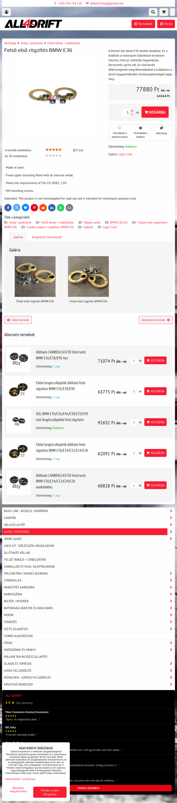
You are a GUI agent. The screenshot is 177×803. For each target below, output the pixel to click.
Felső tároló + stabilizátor (57, 222)
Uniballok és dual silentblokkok (29, 566)
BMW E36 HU (119, 222)
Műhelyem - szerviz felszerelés (89, 677)
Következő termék (156, 320)
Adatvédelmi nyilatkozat (20, 779)
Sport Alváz (89, 538)
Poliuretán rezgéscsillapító (25, 657)
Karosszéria (89, 594)
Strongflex (89, 580)
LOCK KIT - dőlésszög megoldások (29, 546)
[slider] (53, 149)
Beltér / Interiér (89, 601)
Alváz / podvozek (20, 222)
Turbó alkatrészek (18, 636)
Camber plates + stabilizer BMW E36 (50, 227)
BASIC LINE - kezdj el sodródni (89, 511)
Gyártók (88, 227)
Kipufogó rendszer (89, 684)
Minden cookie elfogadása (50, 792)
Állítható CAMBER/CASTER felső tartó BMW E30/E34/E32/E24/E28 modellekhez (61, 481)
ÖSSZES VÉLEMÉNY (88, 788)
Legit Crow (110, 227)
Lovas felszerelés (89, 670)
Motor (89, 615)
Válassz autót (92, 222)
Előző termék (18, 320)
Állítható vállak (17, 553)
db (136, 360)
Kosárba (155, 112)
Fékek (89, 643)
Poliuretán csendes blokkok (89, 573)
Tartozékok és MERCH (89, 649)
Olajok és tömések (89, 663)
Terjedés (89, 622)
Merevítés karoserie (89, 587)
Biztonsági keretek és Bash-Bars (89, 608)
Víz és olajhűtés (89, 629)
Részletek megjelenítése (18, 789)
